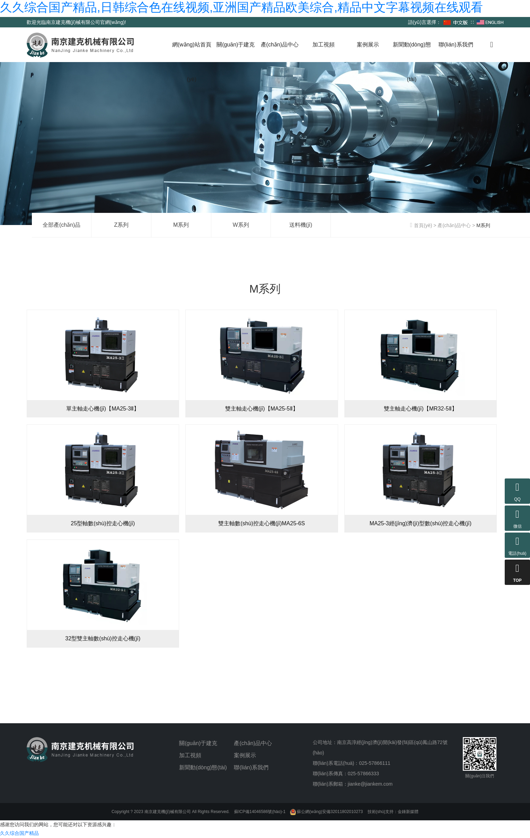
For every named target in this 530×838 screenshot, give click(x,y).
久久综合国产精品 (19, 833)
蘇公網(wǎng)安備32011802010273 (326, 811)
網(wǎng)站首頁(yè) (191, 62)
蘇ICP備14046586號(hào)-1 (259, 811)
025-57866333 (363, 773)
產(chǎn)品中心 (280, 44)
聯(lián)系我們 (456, 44)
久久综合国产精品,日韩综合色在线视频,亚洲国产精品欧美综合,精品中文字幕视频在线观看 (241, 7)
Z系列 (121, 225)
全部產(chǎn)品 (61, 225)
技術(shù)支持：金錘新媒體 (393, 811)
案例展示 (368, 44)
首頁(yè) (421, 225)
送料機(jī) (300, 225)
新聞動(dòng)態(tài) (412, 62)
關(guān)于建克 (236, 44)
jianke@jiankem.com (370, 784)
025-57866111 (374, 763)
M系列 (181, 225)
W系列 (241, 225)
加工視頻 (323, 44)
